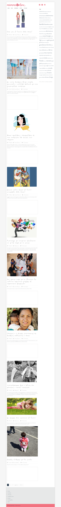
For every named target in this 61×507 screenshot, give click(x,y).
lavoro (43, 47)
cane (51, 24)
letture (44, 50)
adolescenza (41, 11)
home (9, 491)
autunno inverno (48, 21)
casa (40, 26)
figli (40, 40)
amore (47, 20)
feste (50, 38)
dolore (44, 31)
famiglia (48, 36)
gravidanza (42, 45)
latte (52, 45)
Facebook (39, 5)
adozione (46, 11)
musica (48, 58)
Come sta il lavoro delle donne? (19, 32)
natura (45, 61)
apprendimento (42, 21)
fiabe (52, 38)
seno (46, 70)
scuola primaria (42, 70)
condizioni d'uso (11, 496)
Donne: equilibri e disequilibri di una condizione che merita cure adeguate (20, 138)
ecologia (44, 33)
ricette (50, 65)
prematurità (49, 63)
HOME (8, 8)
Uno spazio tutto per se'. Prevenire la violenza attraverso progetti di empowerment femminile (21, 282)
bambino (47, 24)
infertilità (48, 45)
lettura (40, 50)
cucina (51, 28)
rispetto (40, 68)
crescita (48, 28)
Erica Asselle (16, 462)
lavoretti (40, 47)
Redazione (16, 245)
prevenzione (41, 65)
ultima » (21, 485)
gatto (48, 40)
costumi (52, 26)
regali (47, 65)
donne (51, 31)
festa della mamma (45, 38)
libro (45, 53)
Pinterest (42, 5)
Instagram (45, 4)
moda (45, 58)
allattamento (49, 16)
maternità (41, 58)
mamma (49, 53)
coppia (49, 27)
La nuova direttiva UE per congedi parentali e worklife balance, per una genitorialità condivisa (22, 84)
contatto (9, 493)
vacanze (44, 75)
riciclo (52, 65)
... (18, 40)
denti (40, 31)
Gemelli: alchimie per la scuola (19, 460)
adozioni (46, 13)
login (9, 501)
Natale (41, 61)
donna (48, 31)
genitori (40, 42)
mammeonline (46, 55)
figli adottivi (43, 40)
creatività (45, 28)
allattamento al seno (43, 18)
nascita (51, 58)
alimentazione (42, 16)
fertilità (40, 38)
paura (43, 63)
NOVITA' (21, 8)
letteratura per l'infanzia (49, 47)
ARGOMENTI (16, 8)
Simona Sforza (17, 34)
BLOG (12, 8)
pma (46, 63)
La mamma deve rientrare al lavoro (21, 418)
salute (43, 68)
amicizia (44, 20)
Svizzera (49, 73)
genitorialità (45, 42)
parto (40, 63)
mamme (41, 55)
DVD (42, 33)
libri (50, 50)
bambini (42, 24)
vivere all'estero (45, 77)
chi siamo (9, 494)
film (46, 40)
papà (52, 61)
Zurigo (51, 77)
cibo (42, 26)
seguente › (16, 485)
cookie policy (10, 500)
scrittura (46, 68)
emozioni (40, 36)
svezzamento (41, 72)
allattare (49, 18)
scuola (50, 68)
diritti (42, 31)
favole (52, 36)
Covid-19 (41, 28)
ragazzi (45, 65)
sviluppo (45, 72)
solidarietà (49, 70)
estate (44, 36)
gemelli (52, 40)
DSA (40, 33)
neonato (48, 61)
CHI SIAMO (25, 8)
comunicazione (45, 26)
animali (50, 20)
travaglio (40, 75)
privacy (9, 498)
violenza (47, 75)
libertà (47, 50)
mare (50, 55)
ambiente (41, 20)
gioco (48, 42)
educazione (49, 33)
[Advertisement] (22, 49)
